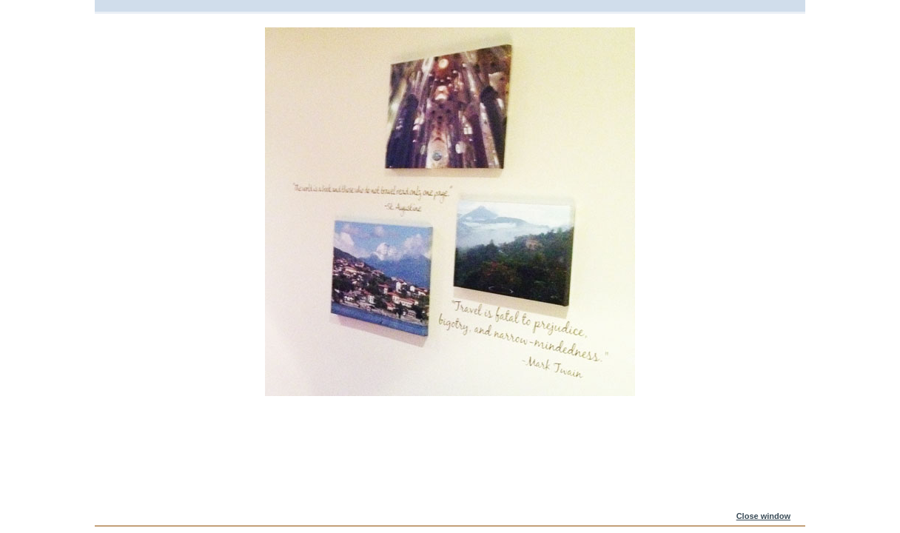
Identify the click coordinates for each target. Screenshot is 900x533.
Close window (763, 516)
